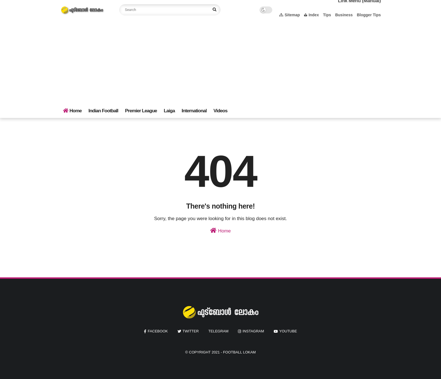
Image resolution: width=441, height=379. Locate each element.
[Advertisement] (220, 61)
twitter (191, 331)
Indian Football (103, 110)
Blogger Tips (369, 15)
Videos (220, 110)
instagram (253, 331)
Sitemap (289, 15)
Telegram (218, 331)
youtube (288, 331)
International (194, 110)
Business (344, 15)
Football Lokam (239, 352)
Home (72, 110)
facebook (158, 331)
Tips (327, 15)
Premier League (141, 110)
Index (311, 15)
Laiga (169, 110)
